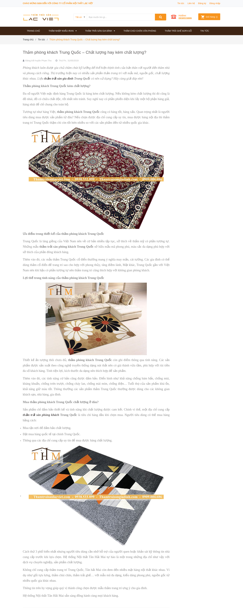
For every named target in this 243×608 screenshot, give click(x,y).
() (209, 17)
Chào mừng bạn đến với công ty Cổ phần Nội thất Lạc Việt (58, 3)
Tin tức (180, 3)
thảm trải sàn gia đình (58, 78)
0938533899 (185, 18)
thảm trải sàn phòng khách (41, 415)
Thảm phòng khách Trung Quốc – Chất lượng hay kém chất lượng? (84, 52)
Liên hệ (191, 3)
